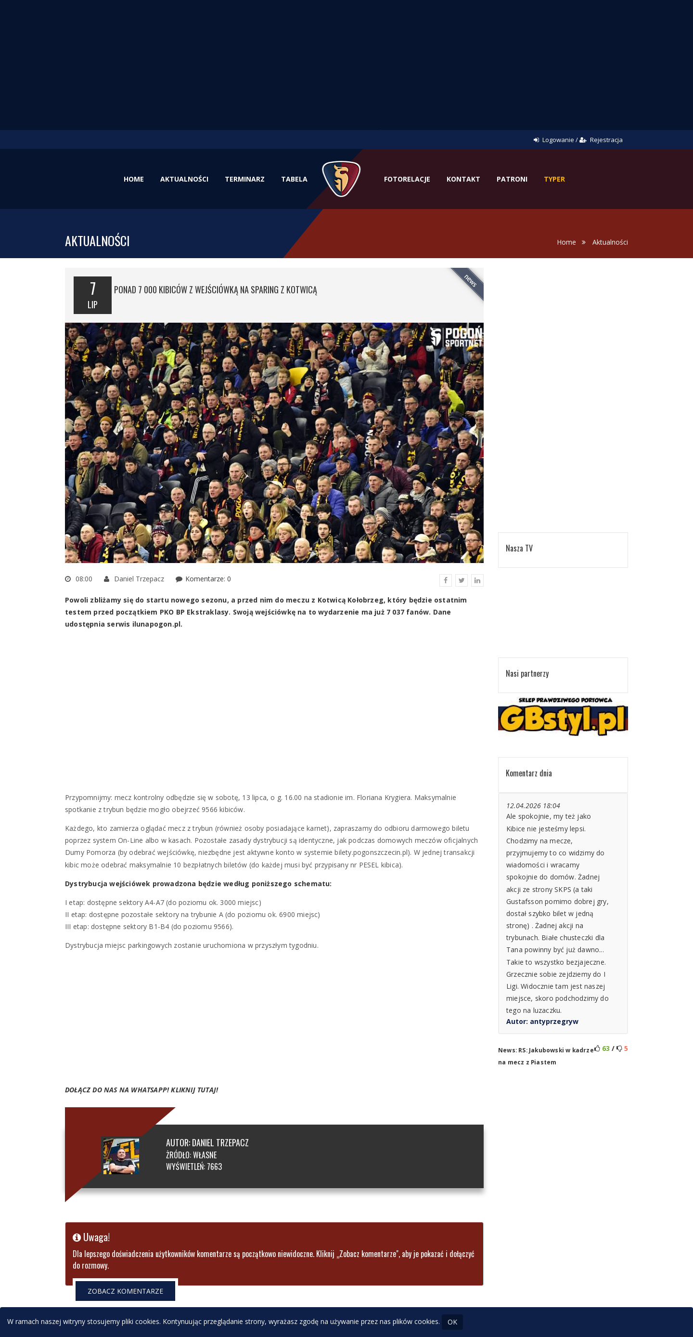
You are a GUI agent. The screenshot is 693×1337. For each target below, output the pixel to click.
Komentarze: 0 (208, 578)
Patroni (512, 179)
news (470, 280)
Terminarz (245, 179)
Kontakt (463, 179)
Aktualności (184, 179)
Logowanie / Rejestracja (578, 139)
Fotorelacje (407, 179)
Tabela (294, 179)
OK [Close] (452, 1321)
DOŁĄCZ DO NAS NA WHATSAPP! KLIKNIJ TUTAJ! (141, 1089)
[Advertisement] (346, 72)
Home (134, 179)
